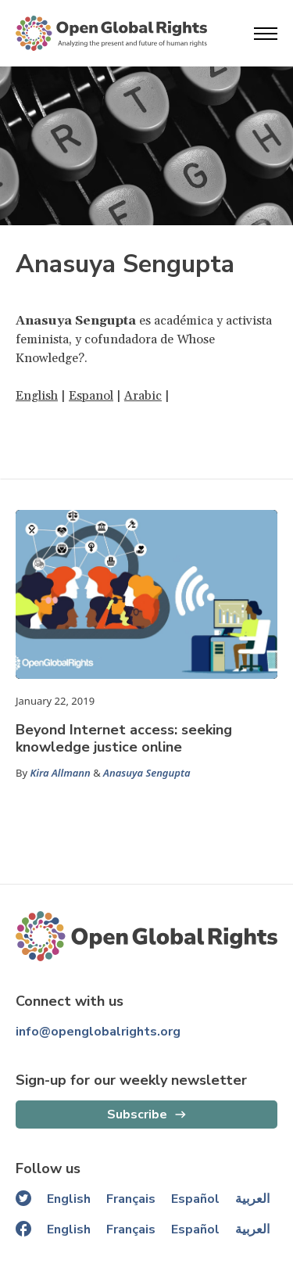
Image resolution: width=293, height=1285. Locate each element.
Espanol (91, 396)
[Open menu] (265, 33)
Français (130, 1199)
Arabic (143, 396)
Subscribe (137, 1114)
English (37, 396)
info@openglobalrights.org (98, 1031)
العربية (252, 1199)
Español (195, 1199)
